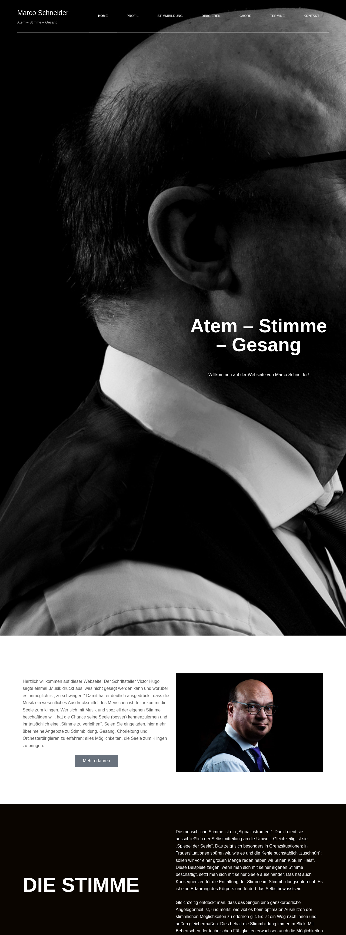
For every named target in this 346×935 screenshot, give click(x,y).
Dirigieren (211, 16)
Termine (277, 16)
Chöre (245, 16)
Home (103, 16)
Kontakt (311, 16)
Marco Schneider (42, 12)
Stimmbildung (170, 16)
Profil (133, 16)
